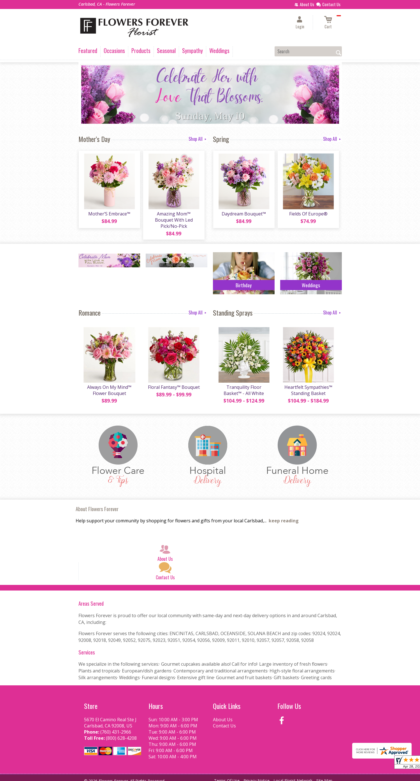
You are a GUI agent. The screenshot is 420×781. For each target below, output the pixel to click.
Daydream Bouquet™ (244, 214)
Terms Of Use (227, 775)
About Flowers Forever (97, 503)
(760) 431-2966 (115, 726)
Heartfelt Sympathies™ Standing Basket (308, 385)
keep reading (284, 516)
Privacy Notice (256, 775)
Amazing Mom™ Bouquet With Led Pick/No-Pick (173, 217)
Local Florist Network (292, 775)
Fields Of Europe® (308, 214)
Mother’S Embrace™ (109, 214)
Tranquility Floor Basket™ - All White (244, 385)
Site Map (324, 775)
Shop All (198, 138)
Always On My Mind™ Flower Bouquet (109, 385)
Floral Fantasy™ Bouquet (173, 382)
